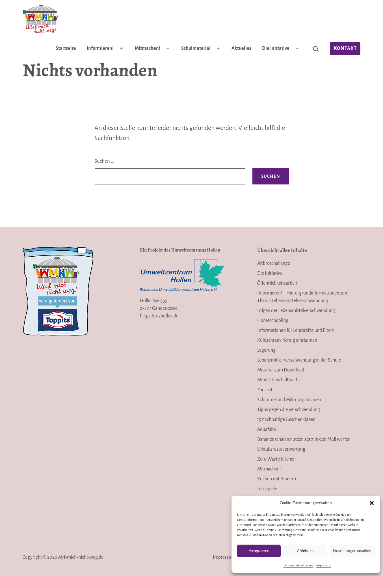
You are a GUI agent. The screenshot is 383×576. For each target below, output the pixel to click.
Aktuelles (241, 48)
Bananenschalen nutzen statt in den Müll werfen (303, 439)
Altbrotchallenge (273, 263)
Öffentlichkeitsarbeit (277, 283)
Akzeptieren (259, 551)
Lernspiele (267, 488)
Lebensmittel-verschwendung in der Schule (299, 360)
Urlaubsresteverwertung (281, 449)
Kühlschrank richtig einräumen (287, 340)
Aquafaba (266, 429)
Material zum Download (280, 370)
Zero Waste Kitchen (276, 459)
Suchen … (104, 161)
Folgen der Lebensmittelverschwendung (296, 310)
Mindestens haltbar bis (279, 379)
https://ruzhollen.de (159, 316)
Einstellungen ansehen (352, 551)
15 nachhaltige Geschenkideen (286, 419)
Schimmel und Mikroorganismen (289, 399)
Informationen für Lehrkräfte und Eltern (296, 330)
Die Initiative (275, 48)
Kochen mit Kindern (276, 479)
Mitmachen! (147, 48)
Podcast (264, 389)
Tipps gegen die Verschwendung (288, 409)
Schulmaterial (196, 48)
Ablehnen (305, 551)
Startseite (66, 48)
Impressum (323, 565)
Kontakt (345, 48)
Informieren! (100, 48)
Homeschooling (272, 320)
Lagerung (266, 350)
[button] (372, 503)
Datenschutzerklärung (298, 565)
